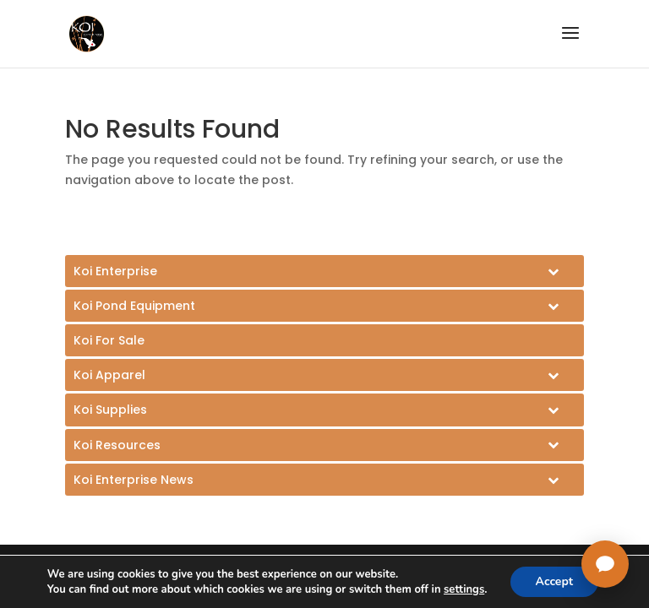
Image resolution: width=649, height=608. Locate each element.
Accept (555, 581)
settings (464, 589)
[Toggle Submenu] (324, 271)
